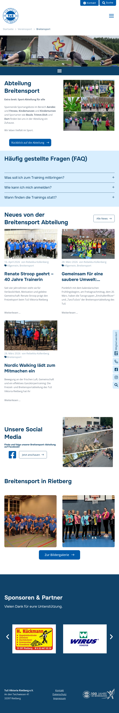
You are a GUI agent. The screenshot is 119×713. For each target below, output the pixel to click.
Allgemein (12, 267)
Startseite (8, 30)
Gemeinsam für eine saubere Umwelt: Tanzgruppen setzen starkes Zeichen (83, 278)
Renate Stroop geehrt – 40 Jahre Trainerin (29, 278)
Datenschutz (59, 694)
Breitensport (27, 267)
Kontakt (59, 690)
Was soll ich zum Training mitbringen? (34, 180)
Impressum (59, 698)
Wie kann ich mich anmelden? (28, 189)
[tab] (59, 179)
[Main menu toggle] (111, 16)
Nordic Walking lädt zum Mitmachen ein (29, 369)
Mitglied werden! (116, 343)
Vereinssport (25, 30)
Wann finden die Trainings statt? (30, 199)
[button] (107, 3)
